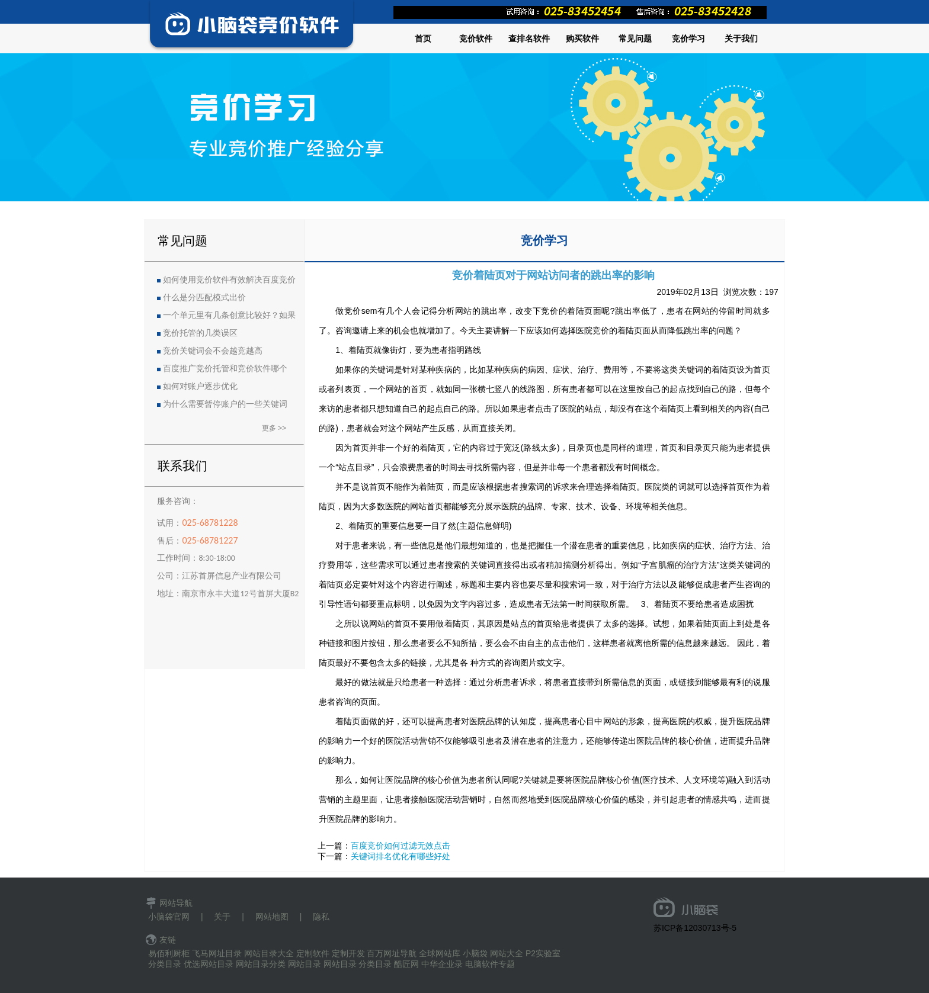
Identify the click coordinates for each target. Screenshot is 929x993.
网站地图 (272, 916)
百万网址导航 (392, 953)
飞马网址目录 (217, 953)
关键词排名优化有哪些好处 (400, 856)
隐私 (321, 916)
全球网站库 (439, 953)
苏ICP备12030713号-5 (694, 928)
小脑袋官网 (169, 916)
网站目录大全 (269, 953)
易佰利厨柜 (169, 953)
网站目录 (304, 964)
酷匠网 (406, 964)
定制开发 (348, 953)
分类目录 (164, 964)
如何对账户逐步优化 (200, 386)
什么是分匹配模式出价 (204, 298)
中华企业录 (442, 964)
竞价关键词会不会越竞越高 (212, 351)
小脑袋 (475, 953)
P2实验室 (543, 953)
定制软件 (312, 953)
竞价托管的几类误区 (200, 333)
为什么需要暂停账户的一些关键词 (225, 404)
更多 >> (274, 428)
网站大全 (506, 953)
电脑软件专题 (490, 964)
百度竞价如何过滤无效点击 (400, 845)
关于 (222, 916)
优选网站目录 (208, 964)
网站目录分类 (261, 964)
